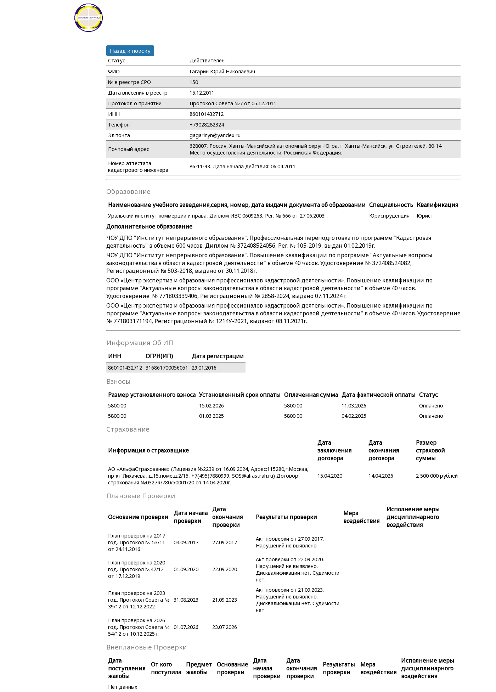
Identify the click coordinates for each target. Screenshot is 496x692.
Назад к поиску (130, 50)
